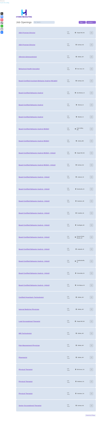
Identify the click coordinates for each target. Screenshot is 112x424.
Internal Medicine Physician (29, 309)
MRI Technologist (25, 333)
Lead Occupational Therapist (29, 321)
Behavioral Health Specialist (29, 69)
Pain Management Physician (29, 345)
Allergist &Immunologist (28, 57)
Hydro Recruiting (4, 2)
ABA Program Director (27, 33)
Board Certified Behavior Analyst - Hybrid (34, 177)
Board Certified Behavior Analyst (31, 93)
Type (82, 22)
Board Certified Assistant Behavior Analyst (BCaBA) (38, 81)
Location (91, 22)
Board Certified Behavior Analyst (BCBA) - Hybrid (37, 153)
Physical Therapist (25, 369)
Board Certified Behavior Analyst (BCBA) (34, 129)
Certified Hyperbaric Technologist (31, 297)
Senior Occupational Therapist (30, 405)
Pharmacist (23, 357)
